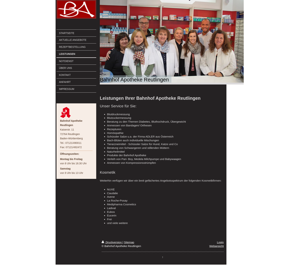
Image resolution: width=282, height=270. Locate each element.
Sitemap (129, 242)
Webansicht (216, 246)
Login (220, 242)
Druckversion (112, 242)
